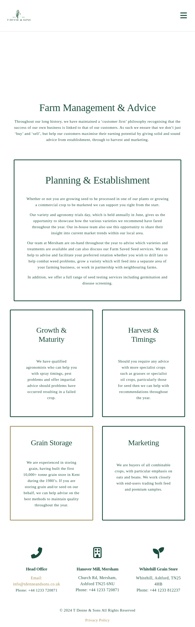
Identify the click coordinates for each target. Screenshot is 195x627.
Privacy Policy (97, 620)
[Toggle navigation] (184, 16)
